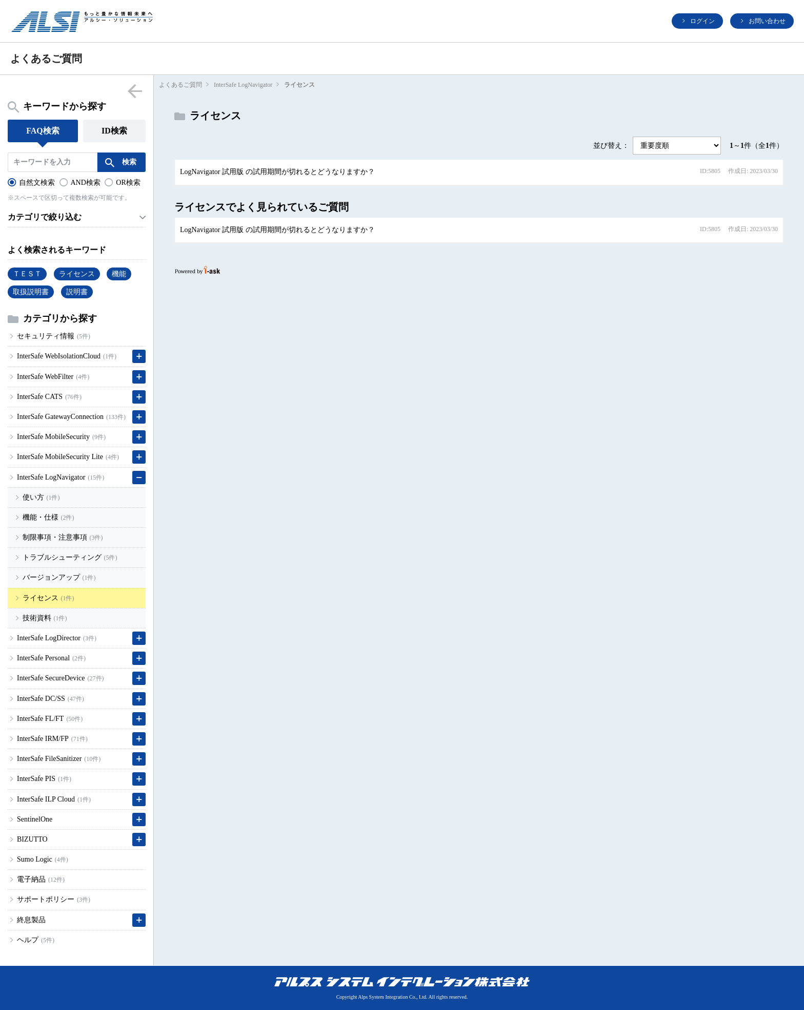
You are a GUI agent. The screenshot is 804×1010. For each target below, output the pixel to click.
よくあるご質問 (180, 84)
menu (135, 90)
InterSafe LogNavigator (243, 84)
